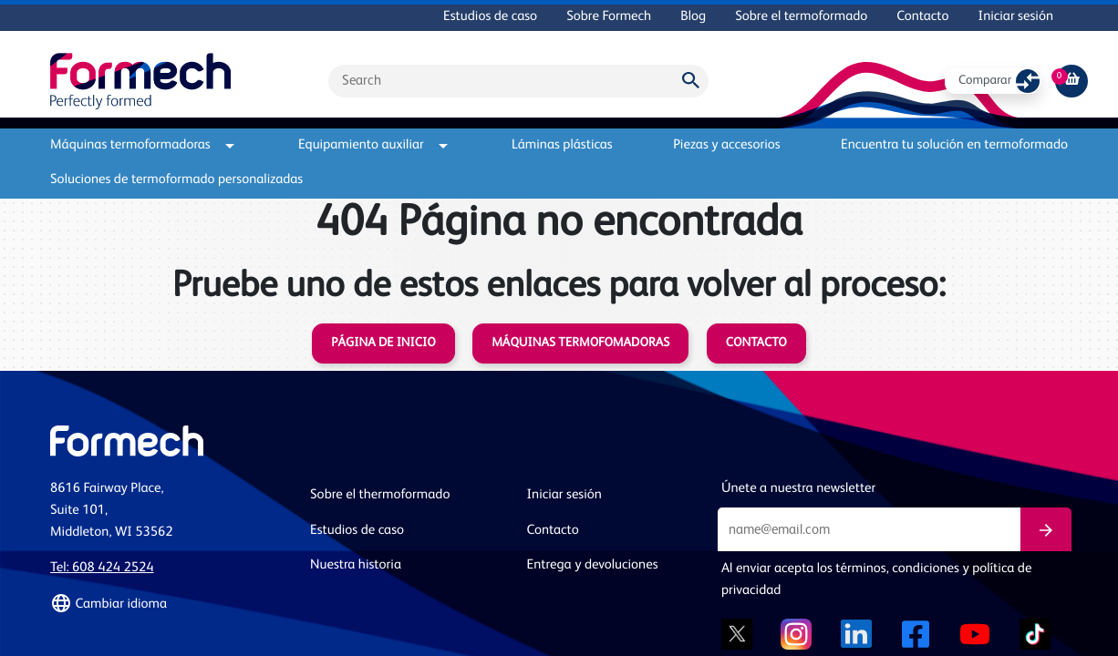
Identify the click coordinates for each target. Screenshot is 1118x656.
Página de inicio (383, 343)
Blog (693, 17)
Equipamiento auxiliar (373, 145)
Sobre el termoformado (801, 17)
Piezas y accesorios (726, 145)
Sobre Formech (608, 17)
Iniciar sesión (1015, 17)
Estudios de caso (490, 17)
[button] (169, 604)
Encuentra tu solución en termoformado (954, 145)
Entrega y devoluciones (592, 565)
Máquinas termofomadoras (580, 343)
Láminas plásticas (562, 145)
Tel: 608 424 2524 (102, 568)
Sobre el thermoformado (380, 495)
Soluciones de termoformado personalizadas (176, 180)
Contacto (922, 17)
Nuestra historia (355, 565)
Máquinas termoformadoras (142, 145)
